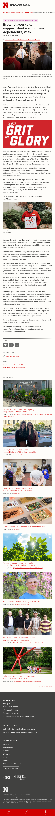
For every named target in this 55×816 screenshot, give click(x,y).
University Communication (16, 12)
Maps (5, 757)
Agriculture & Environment (22, 414)
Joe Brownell (16, 365)
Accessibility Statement (10, 801)
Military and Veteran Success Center (14, 367)
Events (6, 751)
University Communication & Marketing (19, 729)
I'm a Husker (7, 365)
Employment (8, 747)
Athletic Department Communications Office (21, 732)
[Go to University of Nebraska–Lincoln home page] (5, 5)
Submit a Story (12, 713)
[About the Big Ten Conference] (6, 777)
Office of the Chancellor (13, 764)
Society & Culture (8, 416)
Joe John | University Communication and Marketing (23, 40)
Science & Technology (45, 414)
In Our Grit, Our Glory (12, 356)
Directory (7, 744)
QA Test (50, 799)
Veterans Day (25, 365)
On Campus (34, 414)
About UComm (12, 710)
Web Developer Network (40, 799)
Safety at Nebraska (16, 802)
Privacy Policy (6, 802)
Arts (14, 681)
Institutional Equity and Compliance (26, 801)
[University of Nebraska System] (19, 777)
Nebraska (5, 12)
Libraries (6, 754)
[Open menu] (9, 812)
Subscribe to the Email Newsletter (20, 717)
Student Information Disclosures (30, 802)
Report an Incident (11, 769)
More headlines (45, 686)
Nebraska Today (20, 5)
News (5, 761)
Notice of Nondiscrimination (44, 801)
